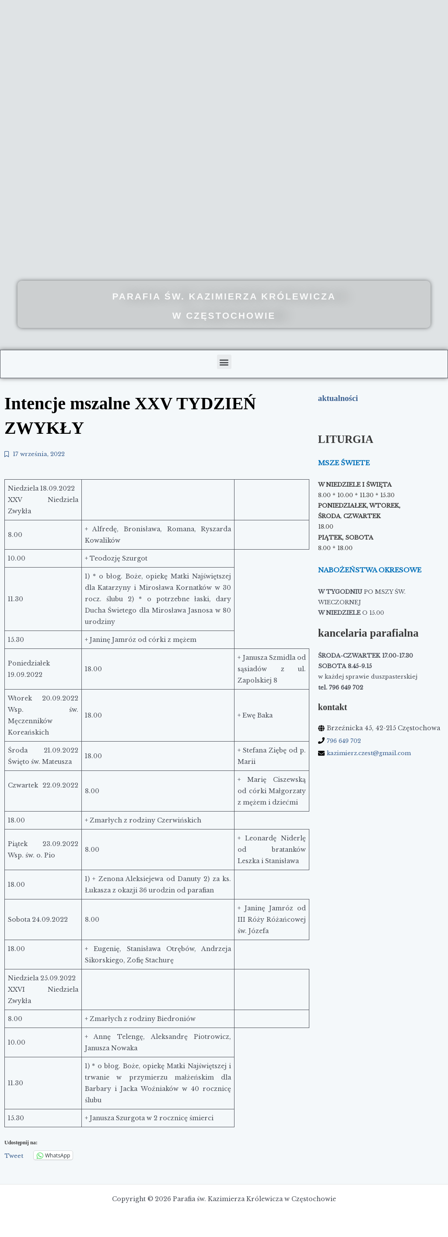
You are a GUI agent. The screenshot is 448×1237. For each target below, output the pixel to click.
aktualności (339, 398)
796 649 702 (345, 741)
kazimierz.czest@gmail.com (372, 753)
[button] (224, 362)
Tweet (14, 1156)
